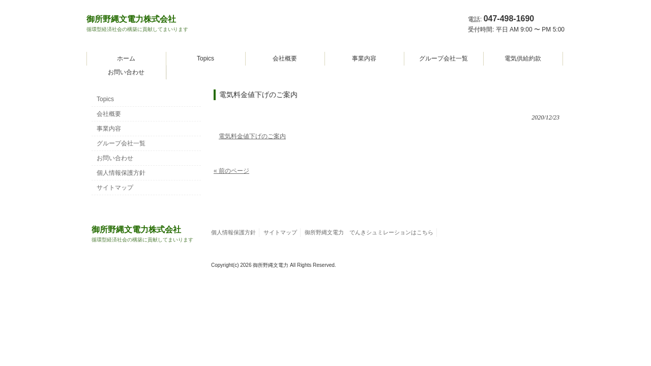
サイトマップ (115, 187)
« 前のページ (231, 170)
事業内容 (364, 58)
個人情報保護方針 (121, 172)
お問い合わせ (126, 72)
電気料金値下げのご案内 (252, 136)
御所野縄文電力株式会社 (137, 23)
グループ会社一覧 (443, 58)
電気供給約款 (523, 58)
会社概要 (285, 58)
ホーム (126, 58)
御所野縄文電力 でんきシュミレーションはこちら (369, 232)
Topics (205, 58)
